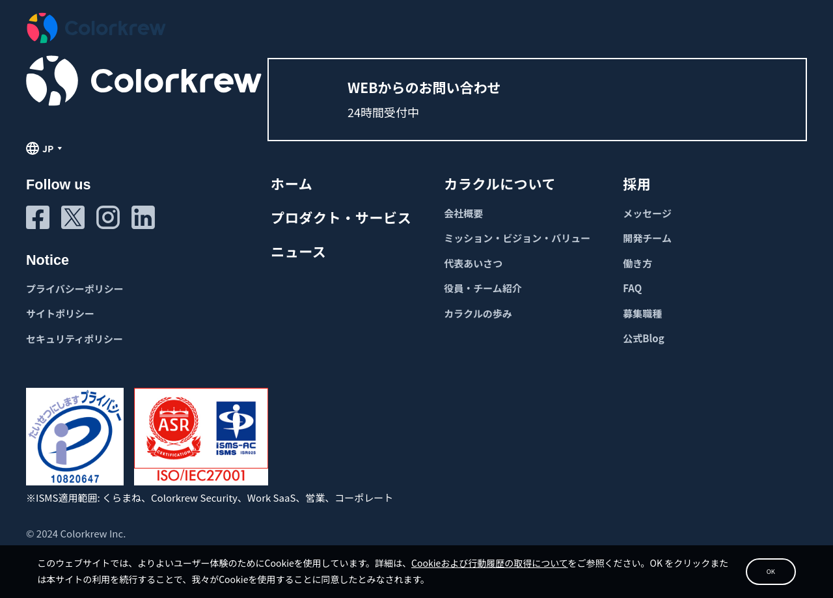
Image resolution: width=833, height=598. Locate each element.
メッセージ (647, 213)
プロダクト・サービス (341, 217)
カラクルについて (500, 183)
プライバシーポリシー (75, 288)
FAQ (632, 288)
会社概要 (463, 213)
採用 (637, 183)
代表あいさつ (473, 263)
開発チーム (647, 238)
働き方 (637, 263)
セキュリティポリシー (74, 339)
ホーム (291, 183)
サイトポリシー (60, 313)
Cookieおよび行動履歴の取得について (517, 556)
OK (739, 565)
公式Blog (643, 338)
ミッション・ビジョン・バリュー (517, 238)
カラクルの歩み (478, 313)
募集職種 (642, 313)
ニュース (298, 251)
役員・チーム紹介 (483, 288)
